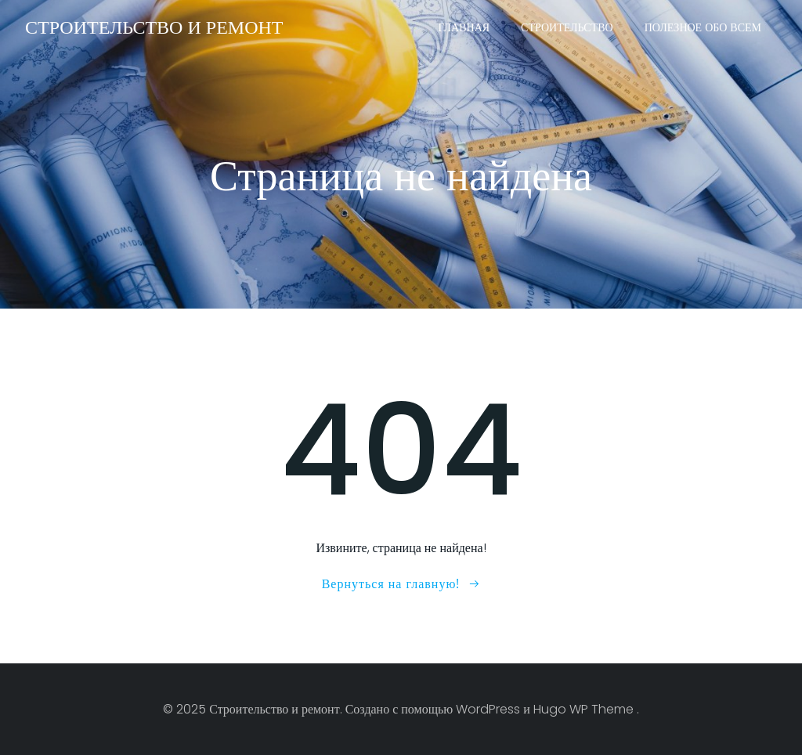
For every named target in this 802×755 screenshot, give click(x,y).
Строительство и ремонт (154, 27)
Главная (464, 27)
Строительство (567, 27)
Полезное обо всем (703, 27)
